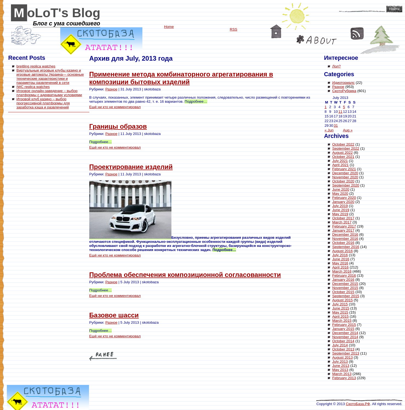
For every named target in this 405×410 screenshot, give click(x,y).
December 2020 (345, 173)
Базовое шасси (114, 315)
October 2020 (343, 181)
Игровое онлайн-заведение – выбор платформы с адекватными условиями (49, 93)
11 (340, 112)
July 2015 (340, 304)
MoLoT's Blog (57, 13)
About (317, 40)
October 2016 (343, 243)
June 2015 (340, 308)
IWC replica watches (33, 87)
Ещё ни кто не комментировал (115, 107)
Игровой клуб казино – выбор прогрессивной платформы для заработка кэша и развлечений (43, 103)
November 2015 (345, 288)
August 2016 (342, 251)
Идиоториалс (343, 83)
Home (276, 31)
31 (336, 125)
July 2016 (340, 255)
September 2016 (345, 247)
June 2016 (340, 259)
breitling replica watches (35, 66)
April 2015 (340, 316)
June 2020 (340, 189)
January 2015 (343, 329)
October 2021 (343, 157)
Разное (111, 89)
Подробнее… (196, 101)
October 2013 (343, 349)
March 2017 (341, 222)
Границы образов (118, 126)
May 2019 (340, 214)
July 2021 (340, 161)
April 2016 (340, 267)
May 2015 (340, 312)
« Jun (329, 130)
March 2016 (341, 271)
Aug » (348, 130)
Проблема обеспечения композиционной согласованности (185, 274)
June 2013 (340, 366)
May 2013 (340, 370)
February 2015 (344, 325)
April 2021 (340, 165)
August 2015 (342, 300)
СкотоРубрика (344, 91)
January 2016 (343, 280)
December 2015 (345, 284)
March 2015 (341, 320)
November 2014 (345, 337)
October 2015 (343, 292)
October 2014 (343, 341)
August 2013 (342, 357)
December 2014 (345, 333)
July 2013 (340, 361)
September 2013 (345, 353)
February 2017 (344, 226)
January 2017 (343, 230)
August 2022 (342, 153)
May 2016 (340, 263)
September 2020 (345, 185)
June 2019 (340, 210)
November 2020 (345, 177)
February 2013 (344, 378)
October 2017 (343, 218)
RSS (357, 33)
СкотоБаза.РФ (358, 404)
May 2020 (340, 193)
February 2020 (344, 198)
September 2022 (345, 148)
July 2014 (340, 345)
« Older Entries (103, 356)
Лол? (336, 66)
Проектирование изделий (131, 166)
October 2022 (343, 144)
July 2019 (340, 206)
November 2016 (345, 239)
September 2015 (345, 296)
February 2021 (344, 169)
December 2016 (345, 234)
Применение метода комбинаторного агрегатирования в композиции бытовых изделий (181, 77)
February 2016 (344, 275)
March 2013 (341, 374)
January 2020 (343, 202)
